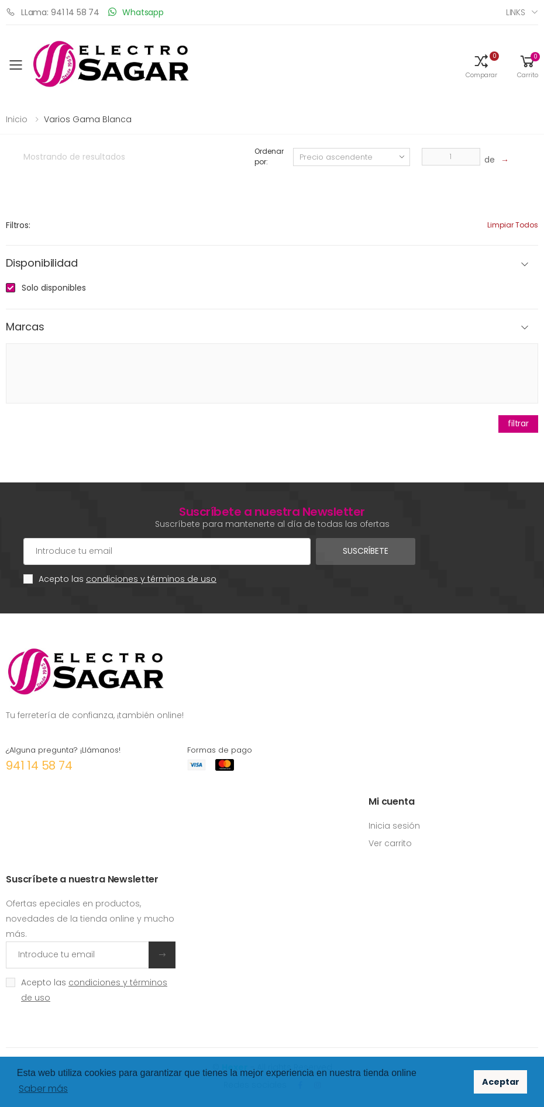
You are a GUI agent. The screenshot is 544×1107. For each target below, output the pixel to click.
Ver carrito (390, 843)
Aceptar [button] (500, 1082)
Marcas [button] (25, 327)
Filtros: (18, 225)
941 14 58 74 (39, 765)
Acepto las (127, 579)
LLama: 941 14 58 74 (52, 12)
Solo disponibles (54, 288)
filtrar (518, 423)
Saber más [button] (43, 1088)
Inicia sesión (394, 826)
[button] (481, 65)
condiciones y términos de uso (151, 579)
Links (515, 12)
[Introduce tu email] (77, 955)
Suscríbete (365, 551)
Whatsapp (136, 12)
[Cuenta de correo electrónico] (167, 551)
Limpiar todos (512, 225)
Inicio (16, 119)
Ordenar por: (268, 156)
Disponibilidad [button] (41, 263)
